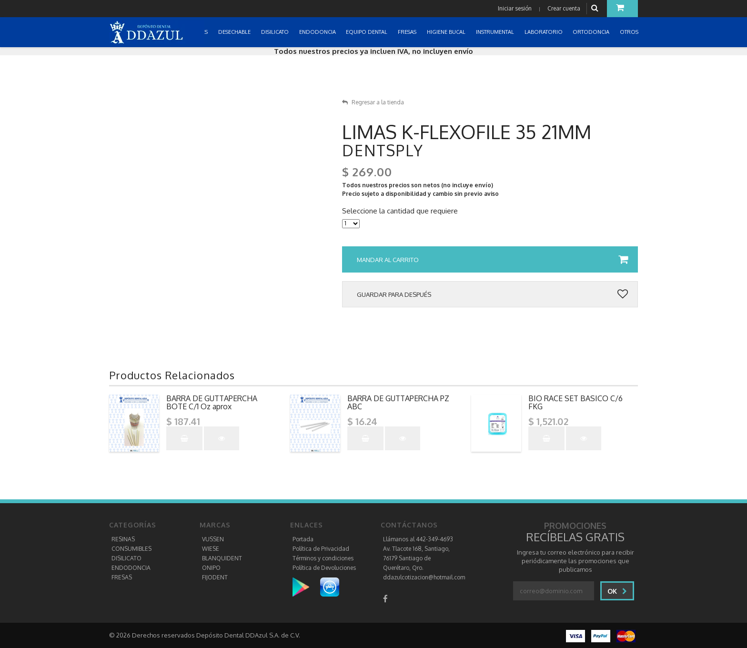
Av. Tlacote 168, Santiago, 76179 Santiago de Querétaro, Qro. (416, 558)
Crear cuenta (563, 8)
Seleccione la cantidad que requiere (400, 211)
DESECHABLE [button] (235, 32)
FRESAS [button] (408, 32)
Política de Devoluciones (324, 567)
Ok (617, 591)
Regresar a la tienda (373, 102)
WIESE (210, 548)
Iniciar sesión (515, 8)
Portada (303, 539)
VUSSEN (213, 539)
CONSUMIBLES (131, 548)
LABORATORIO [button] (544, 32)
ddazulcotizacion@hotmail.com (424, 577)
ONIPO (211, 567)
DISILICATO (126, 558)
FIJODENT (215, 577)
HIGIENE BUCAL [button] (447, 32)
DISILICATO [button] (275, 32)
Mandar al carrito (492, 259)
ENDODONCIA (131, 567)
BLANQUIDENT (222, 558)
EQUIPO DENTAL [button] (367, 32)
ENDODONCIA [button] (318, 32)
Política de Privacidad (321, 548)
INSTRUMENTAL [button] (495, 32)
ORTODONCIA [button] (592, 32)
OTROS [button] (630, 32)
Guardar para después (492, 294)
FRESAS (121, 577)
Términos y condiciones (323, 558)
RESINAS (123, 539)
